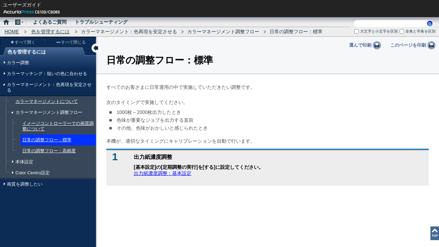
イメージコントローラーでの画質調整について (58, 126)
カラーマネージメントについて (46, 101)
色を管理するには (50, 31)
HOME (11, 31)
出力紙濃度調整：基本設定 (162, 173)
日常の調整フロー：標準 (46, 139)
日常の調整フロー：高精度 (49, 150)
